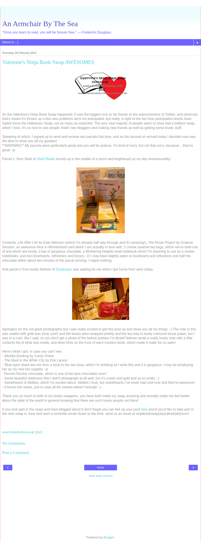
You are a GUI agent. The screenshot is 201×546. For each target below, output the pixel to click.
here (144, 409)
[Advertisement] (100, 11)
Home (100, 467)
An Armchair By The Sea (40, 23)
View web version (101, 476)
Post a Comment (15, 452)
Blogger (108, 537)
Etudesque (64, 269)
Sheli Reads (46, 159)
